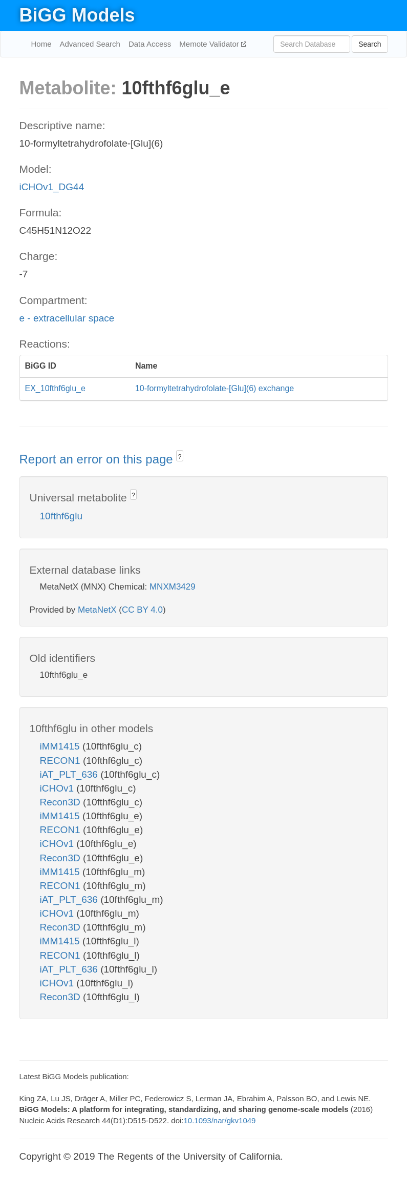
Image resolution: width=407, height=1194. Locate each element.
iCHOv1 (58, 788)
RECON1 (61, 760)
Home (41, 43)
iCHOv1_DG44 (51, 186)
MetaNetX (97, 610)
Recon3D (61, 802)
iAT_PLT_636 (70, 774)
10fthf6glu (61, 516)
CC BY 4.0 (142, 610)
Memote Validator (210, 43)
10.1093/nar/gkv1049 (219, 1120)
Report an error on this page (98, 459)
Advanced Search (90, 43)
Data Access (149, 43)
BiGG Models (77, 15)
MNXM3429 (172, 587)
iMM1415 (61, 746)
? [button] (180, 456)
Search (369, 44)
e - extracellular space (67, 318)
